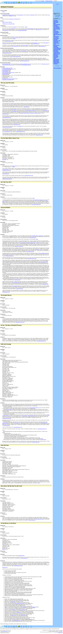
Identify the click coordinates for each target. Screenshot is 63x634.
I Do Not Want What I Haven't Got (30, 110)
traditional (10, 15)
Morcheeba (56, 50)
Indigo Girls (56, 41)
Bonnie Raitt (24, 51)
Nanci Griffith (17, 603)
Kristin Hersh (56, 38)
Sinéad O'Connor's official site (7, 22)
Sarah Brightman (57, 24)
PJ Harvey (38, 242)
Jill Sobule (56, 63)
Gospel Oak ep (16, 422)
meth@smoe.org (26, 106)
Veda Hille (55, 39)
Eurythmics (56, 33)
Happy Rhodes (45, 42)
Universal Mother (25, 45)
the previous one (15, 165)
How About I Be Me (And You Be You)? (8, 78)
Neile (14, 38)
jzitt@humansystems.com (7, 117)
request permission (4, 631)
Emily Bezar (56, 22)
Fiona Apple (25, 29)
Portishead (56, 57)
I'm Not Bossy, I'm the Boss (8, 523)
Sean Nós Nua (4, 74)
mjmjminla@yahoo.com (18, 427)
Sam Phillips (56, 56)
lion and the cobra (35, 235)
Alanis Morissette (31, 28)
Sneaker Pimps (56, 62)
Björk (55, 23)
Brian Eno (4, 549)
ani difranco (56, 31)
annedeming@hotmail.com (42, 428)
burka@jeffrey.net (45, 284)
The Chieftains (13, 609)
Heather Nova (6, 30)
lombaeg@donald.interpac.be (7, 127)
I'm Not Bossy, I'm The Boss (6, 79)
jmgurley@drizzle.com (16, 56)
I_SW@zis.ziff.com (17, 279)
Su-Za (58, 16)
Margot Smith (56, 61)
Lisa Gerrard (56, 37)
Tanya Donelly (56, 32)
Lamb (55, 44)
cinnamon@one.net (20, 288)
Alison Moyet (56, 51)
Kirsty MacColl (56, 45)
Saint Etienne (56, 60)
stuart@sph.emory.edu (30, 251)
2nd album (20, 126)
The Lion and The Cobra (16, 37)
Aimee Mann (56, 47)
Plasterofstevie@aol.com (35, 43)
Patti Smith (28, 242)
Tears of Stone (22, 609)
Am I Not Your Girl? (15, 46)
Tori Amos (4, 43)
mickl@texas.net (43, 439)
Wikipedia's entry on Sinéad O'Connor (8, 23)
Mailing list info (4, 567)
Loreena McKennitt (57, 48)
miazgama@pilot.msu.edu (22, 30)
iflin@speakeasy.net (42, 46)
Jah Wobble (4, 159)
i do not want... (41, 235)
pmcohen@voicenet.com (6, 170)
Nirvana (38, 249)
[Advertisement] (57, 8)
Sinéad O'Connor (57, 52)
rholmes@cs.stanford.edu (19, 246)
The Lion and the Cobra (32, 415)
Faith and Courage (5, 73)
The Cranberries (11, 28)
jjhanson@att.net (21, 555)
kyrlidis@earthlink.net (9, 255)
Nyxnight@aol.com (17, 124)
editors (61, 630)
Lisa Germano (23, 242)
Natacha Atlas (18, 612)
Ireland (3, 11)
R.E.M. (55, 58)
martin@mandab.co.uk (25, 60)
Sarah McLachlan (38, 29)
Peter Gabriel (13, 601)
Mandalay (55, 46)
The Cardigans (56, 26)
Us (20, 601)
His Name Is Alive (57, 40)
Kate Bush (35, 42)
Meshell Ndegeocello (16, 620)
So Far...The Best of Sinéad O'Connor (8, 72)
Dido (55, 30)
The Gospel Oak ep (5, 71)
